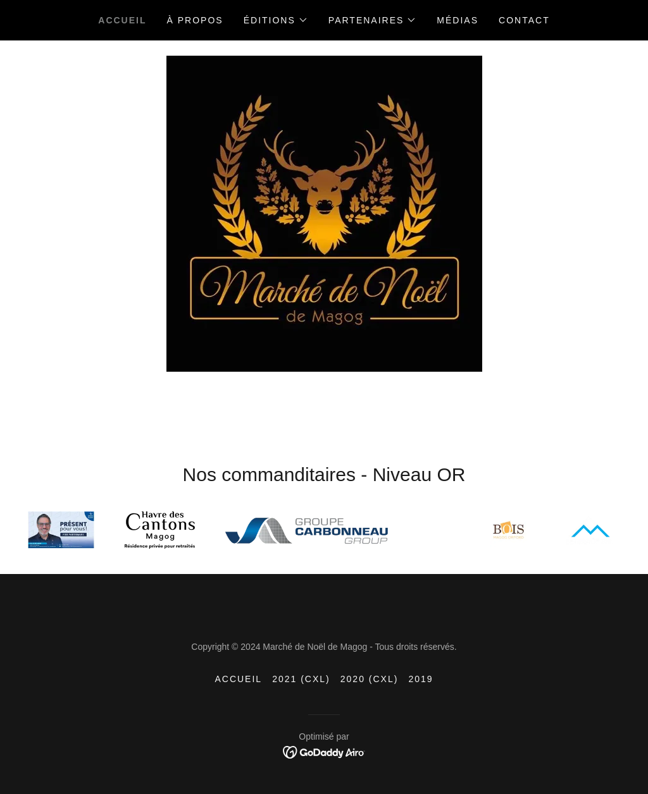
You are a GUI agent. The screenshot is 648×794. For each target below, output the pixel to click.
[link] (324, 752)
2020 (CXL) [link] (369, 679)
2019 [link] (420, 679)
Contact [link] (524, 20)
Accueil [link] (122, 20)
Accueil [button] (238, 679)
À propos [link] (195, 20)
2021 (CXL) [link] (301, 679)
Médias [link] (457, 20)
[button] (276, 20)
